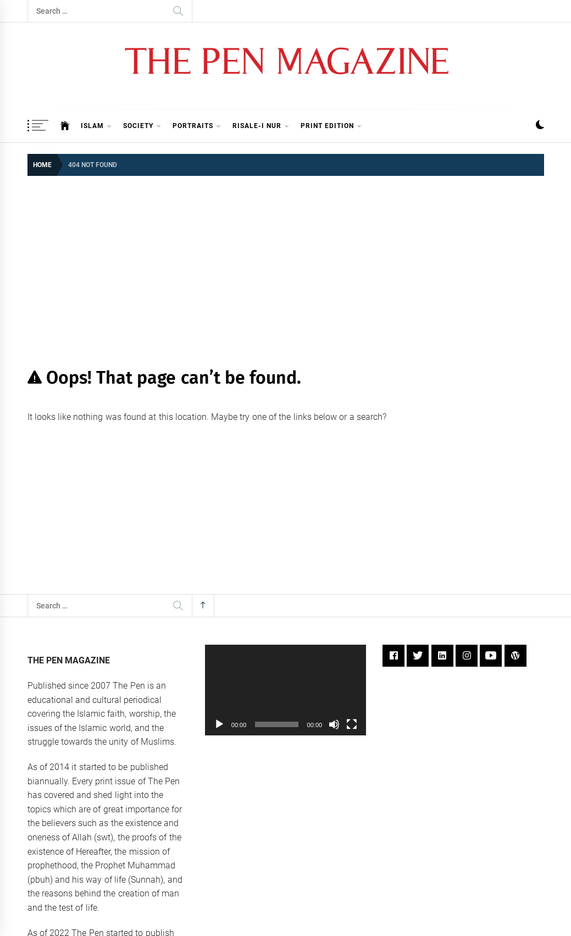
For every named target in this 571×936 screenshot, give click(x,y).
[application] (285, 690)
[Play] (219, 724)
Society (142, 126)
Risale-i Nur (261, 126)
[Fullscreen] (351, 724)
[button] (540, 126)
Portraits (197, 126)
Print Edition (331, 126)
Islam (96, 126)
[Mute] (334, 724)
